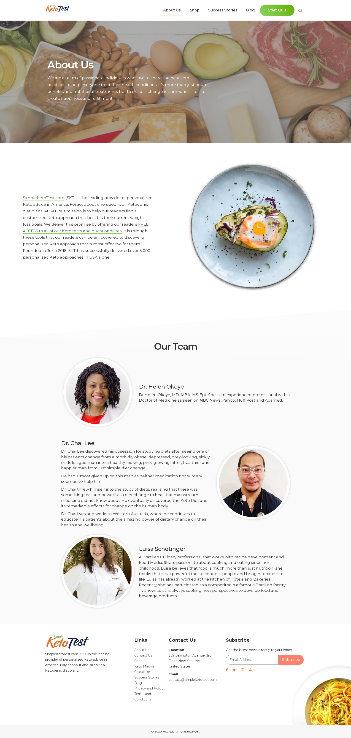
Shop (195, 10)
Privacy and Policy (148, 688)
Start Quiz (277, 10)
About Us (172, 10)
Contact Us (143, 655)
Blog (250, 10)
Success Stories (222, 10)
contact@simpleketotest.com (193, 680)
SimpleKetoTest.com (44, 197)
